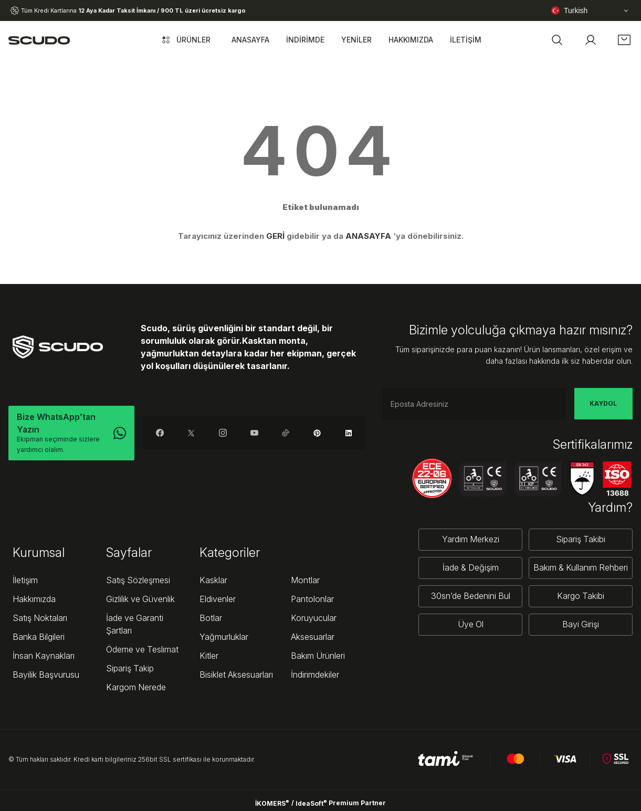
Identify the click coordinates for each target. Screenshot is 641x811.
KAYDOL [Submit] (603, 403)
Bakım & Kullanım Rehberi (580, 568)
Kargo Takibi (580, 596)
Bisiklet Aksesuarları (236, 674)
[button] (557, 39)
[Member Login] (590, 39)
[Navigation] (185, 40)
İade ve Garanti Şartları (134, 624)
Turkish (569, 10)
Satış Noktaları (40, 618)
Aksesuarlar (312, 636)
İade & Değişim (471, 568)
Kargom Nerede (136, 687)
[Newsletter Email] (473, 403)
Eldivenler (217, 599)
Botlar (210, 618)
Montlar (305, 580)
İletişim (25, 580)
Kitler (208, 655)
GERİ (275, 236)
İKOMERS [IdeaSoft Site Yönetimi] (272, 803)
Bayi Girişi (580, 624)
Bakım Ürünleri (318, 655)
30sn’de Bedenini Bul (470, 596)
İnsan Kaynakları (44, 655)
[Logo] (39, 40)
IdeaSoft (311, 803)
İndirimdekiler (315, 674)
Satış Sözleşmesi (138, 580)
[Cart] (624, 39)
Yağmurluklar (223, 636)
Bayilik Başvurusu (46, 674)
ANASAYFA (368, 236)
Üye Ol (471, 624)
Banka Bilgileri (39, 636)
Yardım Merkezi (470, 539)
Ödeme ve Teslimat (142, 649)
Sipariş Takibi (580, 539)
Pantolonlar (312, 599)
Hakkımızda (34, 599)
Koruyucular (314, 618)
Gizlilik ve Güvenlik (140, 599)
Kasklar (213, 580)
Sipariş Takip (130, 668)
